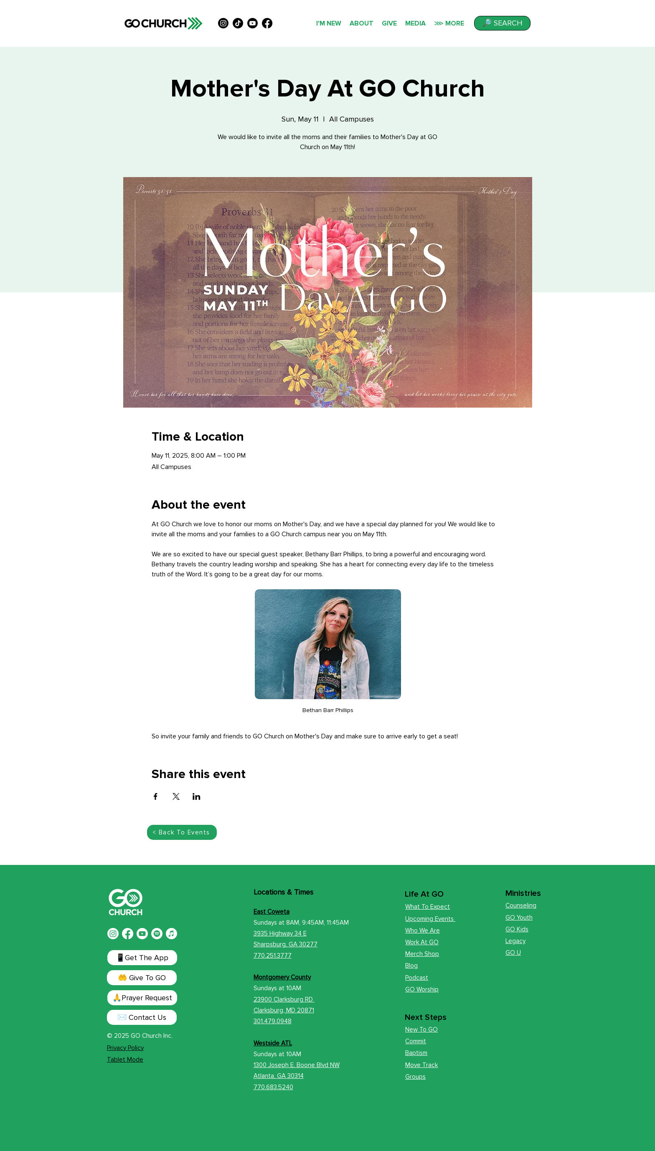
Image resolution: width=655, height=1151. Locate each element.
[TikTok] (238, 23)
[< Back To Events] (182, 832)
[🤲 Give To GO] (142, 977)
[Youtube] (142, 933)
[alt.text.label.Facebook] (267, 23)
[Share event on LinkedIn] (197, 796)
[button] (502, 23)
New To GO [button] (421, 1029)
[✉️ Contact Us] (142, 1017)
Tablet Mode (125, 1059)
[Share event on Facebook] (156, 796)
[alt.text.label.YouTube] (252, 23)
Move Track (421, 1065)
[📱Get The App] (142, 957)
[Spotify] (156, 933)
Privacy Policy (125, 1048)
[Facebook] (127, 933)
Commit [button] (415, 1041)
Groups (415, 1076)
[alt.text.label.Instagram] (223, 23)
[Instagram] (113, 933)
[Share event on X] (176, 796)
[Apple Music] (171, 933)
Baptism (416, 1053)
